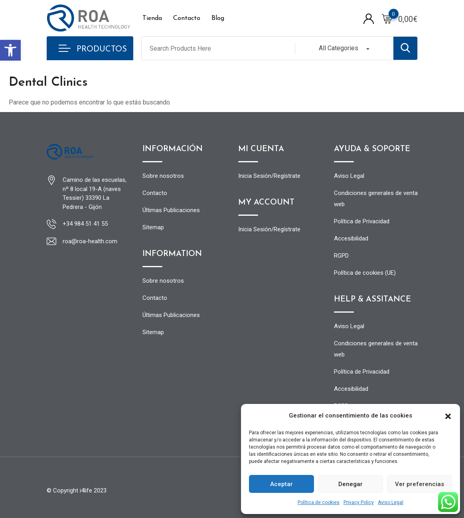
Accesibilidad (351, 238)
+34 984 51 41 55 (85, 223)
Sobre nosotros (163, 175)
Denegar (350, 484)
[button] (10, 50)
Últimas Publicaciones (171, 210)
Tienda (152, 18)
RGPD (341, 255)
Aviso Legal (390, 502)
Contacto (186, 18)
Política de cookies (319, 502)
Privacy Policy (359, 502)
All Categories (338, 48)
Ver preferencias (419, 484)
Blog (217, 18)
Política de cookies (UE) (365, 272)
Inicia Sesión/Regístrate (269, 175)
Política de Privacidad (361, 221)
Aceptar (281, 484)
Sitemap (153, 227)
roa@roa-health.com (90, 241)
